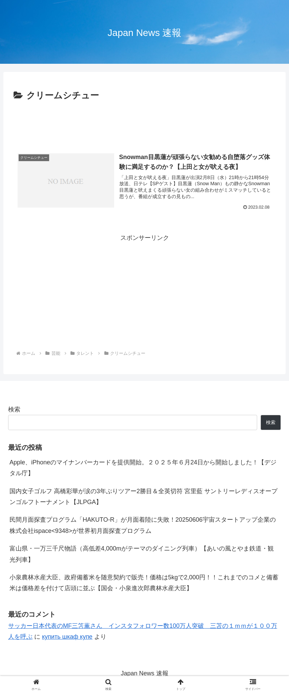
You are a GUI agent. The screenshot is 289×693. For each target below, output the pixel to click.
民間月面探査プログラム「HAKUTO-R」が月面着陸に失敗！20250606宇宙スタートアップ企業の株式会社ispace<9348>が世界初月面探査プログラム (142, 525)
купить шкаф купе (67, 636)
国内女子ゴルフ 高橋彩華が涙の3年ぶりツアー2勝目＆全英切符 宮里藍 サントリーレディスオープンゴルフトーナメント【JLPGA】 (143, 496)
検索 (14, 409)
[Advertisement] (144, 122)
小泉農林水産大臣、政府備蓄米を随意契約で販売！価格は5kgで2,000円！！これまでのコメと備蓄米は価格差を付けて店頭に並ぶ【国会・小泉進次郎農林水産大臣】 (143, 583)
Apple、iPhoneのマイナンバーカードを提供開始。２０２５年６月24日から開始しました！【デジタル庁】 (142, 468)
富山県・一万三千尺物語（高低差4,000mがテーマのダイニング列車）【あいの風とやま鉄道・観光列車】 (141, 554)
